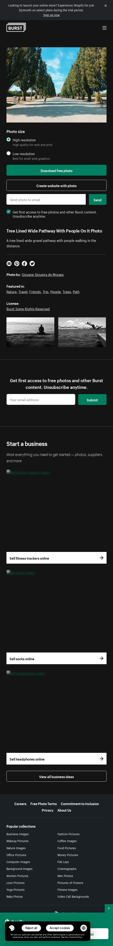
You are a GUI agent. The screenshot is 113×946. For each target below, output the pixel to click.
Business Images (17, 833)
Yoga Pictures (15, 889)
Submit (92, 399)
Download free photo (56, 170)
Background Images (19, 868)
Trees (67, 291)
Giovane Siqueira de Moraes (43, 274)
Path (76, 291)
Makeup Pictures (17, 840)
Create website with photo (56, 185)
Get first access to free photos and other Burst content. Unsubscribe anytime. (51, 213)
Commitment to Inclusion (80, 803)
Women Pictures (17, 875)
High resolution (24, 139)
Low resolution (24, 153)
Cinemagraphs (66, 868)
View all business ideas (56, 776)
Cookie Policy (75, 936)
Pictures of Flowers (70, 882)
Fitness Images (67, 889)
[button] (11, 928)
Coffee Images (67, 840)
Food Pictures (66, 847)
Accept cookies (60, 928)
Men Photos (65, 875)
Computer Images (18, 861)
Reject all (31, 928)
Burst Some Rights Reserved (28, 308)
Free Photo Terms (43, 803)
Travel (23, 291)
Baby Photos (14, 896)
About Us (64, 809)
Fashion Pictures (68, 833)
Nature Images (16, 847)
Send (98, 199)
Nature (11, 291)
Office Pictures (16, 854)
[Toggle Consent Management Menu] (11, 928)
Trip (45, 291)
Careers (20, 803)
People (55, 291)
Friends (35, 291)
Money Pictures (67, 854)
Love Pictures (15, 882)
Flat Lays (63, 861)
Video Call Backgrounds (73, 896)
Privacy (47, 809)
